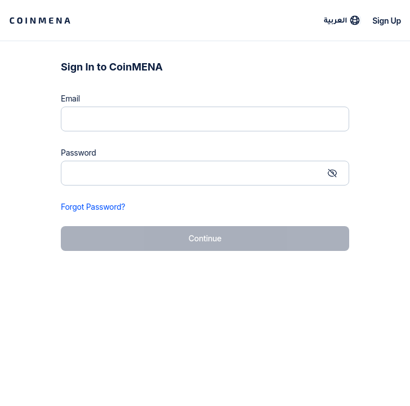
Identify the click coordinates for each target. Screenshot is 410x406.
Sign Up (386, 20)
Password (78, 152)
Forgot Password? (93, 206)
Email (70, 98)
